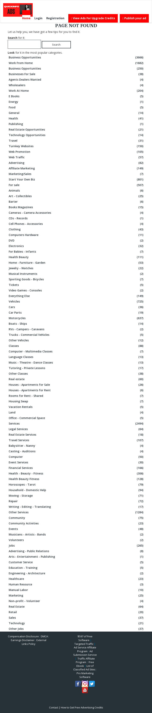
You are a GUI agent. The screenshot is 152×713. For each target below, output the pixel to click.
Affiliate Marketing (76, 168)
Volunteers (76, 540)
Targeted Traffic (83, 644)
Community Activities (76, 523)
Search (56, 44)
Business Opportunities (76, 57)
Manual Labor (76, 590)
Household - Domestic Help (76, 490)
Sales (76, 617)
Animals (76, 190)
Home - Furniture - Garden (76, 262)
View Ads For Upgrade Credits (93, 18)
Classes (76, 346)
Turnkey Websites (76, 146)
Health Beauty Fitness (76, 479)
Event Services (76, 462)
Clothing (76, 229)
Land (76, 412)
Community (76, 518)
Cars (76, 307)
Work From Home (76, 63)
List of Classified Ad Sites (84, 667)
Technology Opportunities (76, 135)
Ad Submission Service (85, 653)
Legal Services (76, 429)
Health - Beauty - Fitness (76, 473)
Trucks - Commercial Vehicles (76, 335)
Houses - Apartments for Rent (76, 390)
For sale (76, 185)
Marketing (76, 595)
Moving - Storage (76, 495)
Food (76, 107)
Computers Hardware (76, 235)
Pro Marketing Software (85, 675)
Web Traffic (76, 157)
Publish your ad (134, 18)
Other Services (76, 512)
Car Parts (76, 312)
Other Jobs (76, 629)
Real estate (76, 379)
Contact (53, 707)
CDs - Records (76, 218)
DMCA (44, 636)
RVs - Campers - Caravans (76, 329)
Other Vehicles (76, 340)
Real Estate (76, 606)
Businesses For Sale (76, 74)
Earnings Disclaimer (22, 640)
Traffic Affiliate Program (85, 660)
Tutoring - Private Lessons (76, 368)
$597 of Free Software (85, 638)
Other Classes (76, 373)
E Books (76, 96)
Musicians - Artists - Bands (76, 534)
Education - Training (76, 568)
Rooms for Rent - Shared (76, 396)
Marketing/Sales (76, 174)
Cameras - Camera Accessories (76, 213)
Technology (76, 623)
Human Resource (76, 584)
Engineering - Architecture (76, 573)
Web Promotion (76, 152)
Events (76, 529)
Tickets (76, 285)
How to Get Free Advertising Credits (82, 707)
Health (76, 118)
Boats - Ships (76, 323)
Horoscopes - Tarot (76, 484)
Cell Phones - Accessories (76, 224)
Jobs (76, 545)
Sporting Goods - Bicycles (76, 279)
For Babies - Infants (76, 251)
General (76, 113)
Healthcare (76, 579)
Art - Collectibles (76, 196)
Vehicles (76, 301)
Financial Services (76, 468)
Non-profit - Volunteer (76, 601)
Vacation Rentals (76, 407)
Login (38, 18)
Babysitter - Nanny (76, 446)
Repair (76, 501)
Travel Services (76, 440)
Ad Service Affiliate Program (85, 649)
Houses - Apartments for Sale (76, 385)
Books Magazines (76, 207)
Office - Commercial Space (76, 418)
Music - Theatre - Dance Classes (76, 362)
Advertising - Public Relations (76, 551)
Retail (76, 612)
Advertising (76, 163)
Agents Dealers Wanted (76, 79)
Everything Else (76, 296)
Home (26, 18)
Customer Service (76, 562)
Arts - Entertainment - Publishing (76, 556)
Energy (76, 102)
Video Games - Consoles (76, 290)
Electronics (76, 246)
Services (76, 423)
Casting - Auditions (76, 451)
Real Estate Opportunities (76, 129)
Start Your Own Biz (76, 179)
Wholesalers (76, 85)
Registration (55, 18)
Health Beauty (76, 257)
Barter (76, 201)
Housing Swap (76, 401)
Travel (76, 140)
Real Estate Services (76, 434)
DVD (76, 240)
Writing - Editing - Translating (76, 507)
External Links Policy (34, 642)
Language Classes (76, 357)
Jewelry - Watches (76, 268)
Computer (76, 457)
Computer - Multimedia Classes (76, 351)
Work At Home (76, 91)
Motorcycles (76, 318)
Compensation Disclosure (23, 636)
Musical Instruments (76, 274)
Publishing (76, 124)
